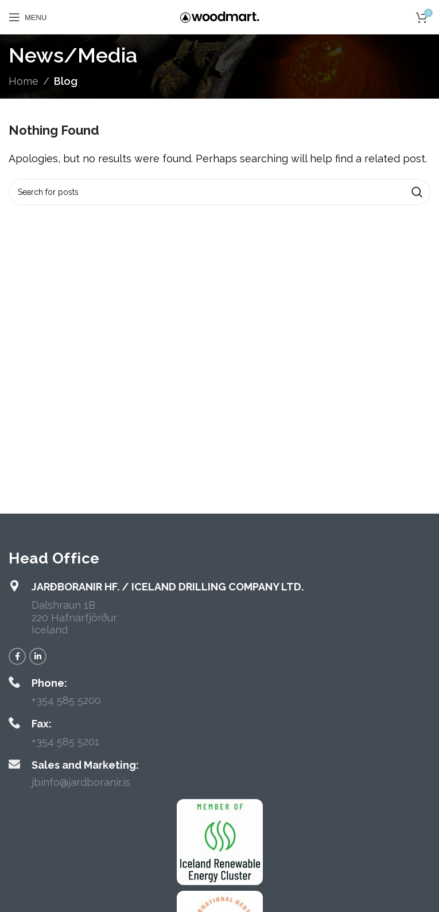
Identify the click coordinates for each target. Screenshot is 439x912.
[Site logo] (219, 16)
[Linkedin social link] (37, 656)
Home (23, 81)
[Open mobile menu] (27, 17)
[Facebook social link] (17, 656)
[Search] (219, 192)
